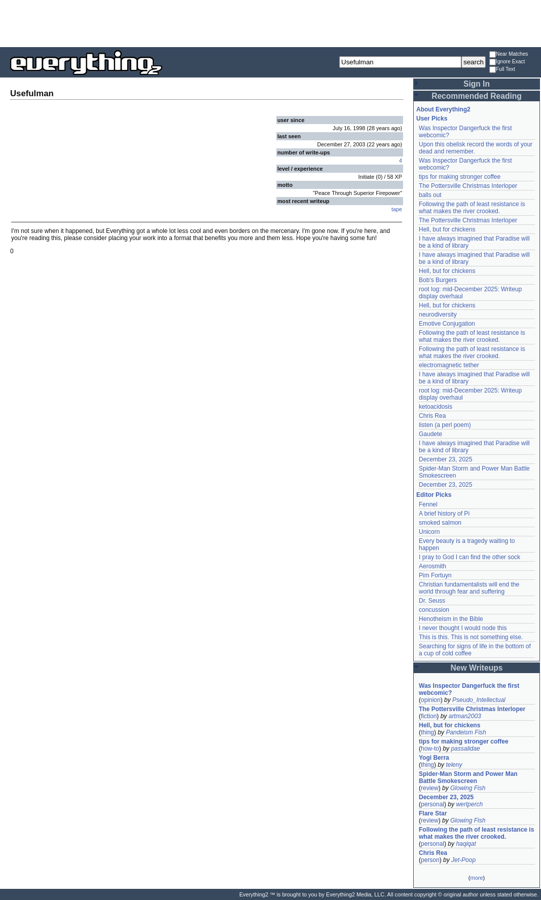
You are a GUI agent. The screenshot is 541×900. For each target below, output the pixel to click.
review (430, 788)
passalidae (465, 748)
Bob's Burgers (438, 280)
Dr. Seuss (432, 600)
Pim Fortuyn (435, 575)
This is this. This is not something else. (471, 637)
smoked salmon (440, 522)
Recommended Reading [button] (476, 96)
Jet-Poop (463, 860)
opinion (431, 699)
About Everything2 (443, 109)
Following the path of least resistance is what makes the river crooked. (472, 208)
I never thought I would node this (463, 628)
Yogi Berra (434, 757)
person (430, 860)
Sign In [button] (476, 84)
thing (427, 732)
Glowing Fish (467, 788)
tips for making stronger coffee (459, 176)
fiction (429, 716)
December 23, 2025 (445, 459)
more (476, 878)
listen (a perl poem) (445, 424)
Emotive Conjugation (447, 323)
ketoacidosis (435, 406)
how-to (430, 748)
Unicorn (429, 531)
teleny (454, 764)
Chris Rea (432, 415)
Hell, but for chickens (447, 229)
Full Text (502, 69)
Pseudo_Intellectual (479, 699)
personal (432, 804)
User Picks (431, 118)
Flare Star (433, 813)
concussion (434, 609)
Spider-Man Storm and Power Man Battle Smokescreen (468, 777)
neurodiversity (438, 314)
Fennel (428, 504)
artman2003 (465, 716)
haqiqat (466, 843)
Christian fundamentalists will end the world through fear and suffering (469, 588)
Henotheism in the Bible (451, 618)
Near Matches (508, 54)
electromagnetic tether (449, 365)
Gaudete (430, 434)
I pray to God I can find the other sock (469, 557)
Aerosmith (432, 566)
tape (396, 209)
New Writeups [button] (477, 667)
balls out (430, 195)
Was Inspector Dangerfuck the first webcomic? (469, 689)
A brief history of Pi (444, 513)
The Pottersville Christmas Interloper (468, 185)
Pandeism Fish (466, 732)
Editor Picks (433, 494)
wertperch (469, 804)
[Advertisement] (270, 23)
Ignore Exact (507, 62)
